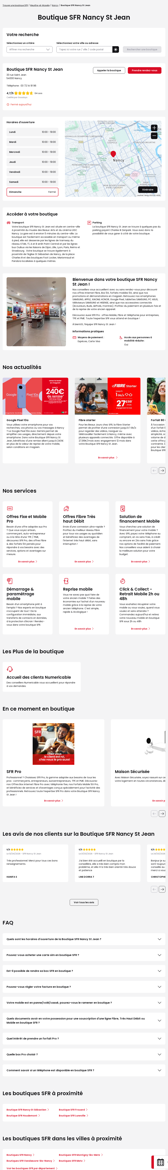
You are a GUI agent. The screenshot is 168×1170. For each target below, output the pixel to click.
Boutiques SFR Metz (71, 1160)
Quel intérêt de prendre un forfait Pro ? (84, 1039)
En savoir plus (26, 561)
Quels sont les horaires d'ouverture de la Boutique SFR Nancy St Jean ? (84, 939)
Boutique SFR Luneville (72, 1115)
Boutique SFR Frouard (72, 1109)
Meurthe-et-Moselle (40, 5)
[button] (115, 49)
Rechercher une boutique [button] (142, 49)
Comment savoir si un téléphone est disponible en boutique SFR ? (84, 1070)
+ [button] (154, 128)
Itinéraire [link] (147, 189)
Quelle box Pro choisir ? (84, 1055)
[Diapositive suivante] (162, 470)
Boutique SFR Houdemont (22, 1115)
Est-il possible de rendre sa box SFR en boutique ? (84, 971)
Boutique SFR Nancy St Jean (75, 5)
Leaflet (140, 195)
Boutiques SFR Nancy (19, 1155)
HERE (158, 195)
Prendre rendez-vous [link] (144, 70)
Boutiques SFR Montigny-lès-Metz (79, 1155)
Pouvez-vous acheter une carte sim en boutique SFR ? (84, 955)
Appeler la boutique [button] (109, 70)
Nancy (55, 5)
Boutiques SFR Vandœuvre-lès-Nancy (29, 1160)
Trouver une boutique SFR (15, 5)
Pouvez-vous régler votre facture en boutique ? (84, 987)
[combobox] (84, 49)
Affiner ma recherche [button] (29, 49)
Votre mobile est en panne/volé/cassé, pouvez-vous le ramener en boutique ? (84, 1003)
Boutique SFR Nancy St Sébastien (26, 1109)
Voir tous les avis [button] (84, 902)
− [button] (154, 135)
